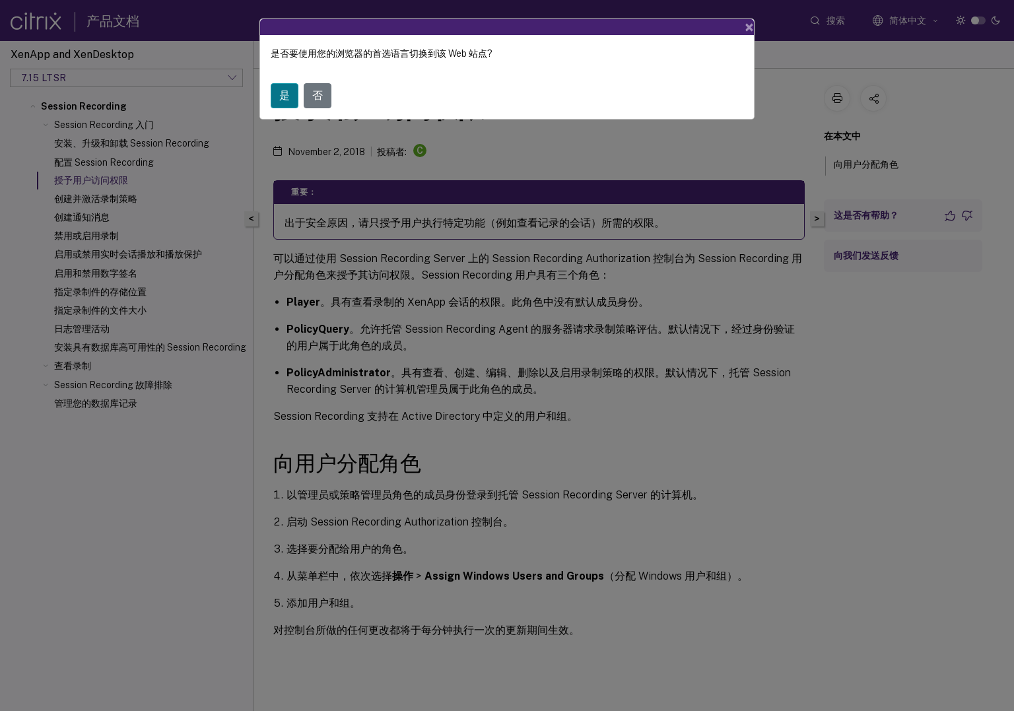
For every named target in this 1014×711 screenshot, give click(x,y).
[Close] (749, 27)
